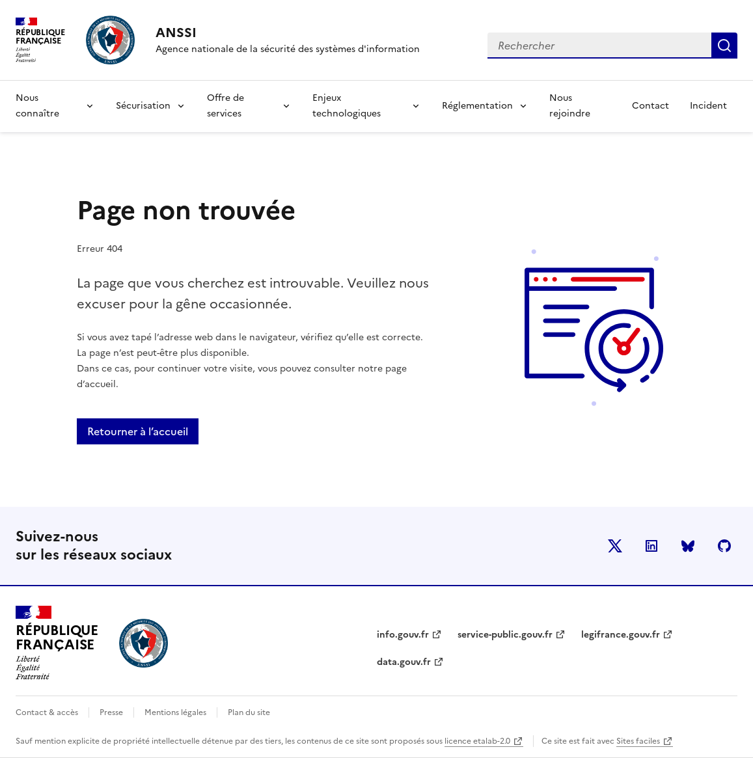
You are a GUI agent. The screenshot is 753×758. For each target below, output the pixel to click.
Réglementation (477, 106)
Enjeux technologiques (346, 105)
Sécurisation (143, 106)
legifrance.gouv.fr (620, 635)
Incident (708, 106)
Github (724, 546)
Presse (111, 712)
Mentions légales (175, 712)
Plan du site (249, 712)
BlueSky (688, 546)
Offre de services (225, 105)
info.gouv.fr (403, 635)
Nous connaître (37, 105)
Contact (650, 106)
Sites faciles (638, 741)
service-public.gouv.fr (505, 635)
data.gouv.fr (404, 662)
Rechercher (724, 46)
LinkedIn (651, 546)
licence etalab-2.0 (477, 741)
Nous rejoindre (569, 105)
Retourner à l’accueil (137, 431)
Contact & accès (47, 712)
